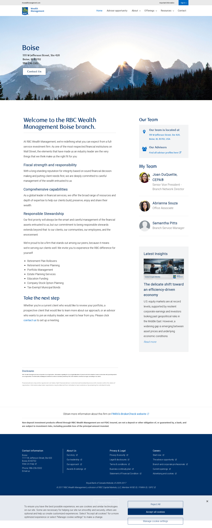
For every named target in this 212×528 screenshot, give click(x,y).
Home (99, 10)
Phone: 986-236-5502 (32, 468)
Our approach (73, 464)
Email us (26, 471)
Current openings (160, 469)
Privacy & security (118, 455)
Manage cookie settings (155, 521)
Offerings (150, 10)
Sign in (184, 3)
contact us (30, 320)
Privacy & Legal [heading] (118, 450)
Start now (157, 455)
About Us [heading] (71, 450)
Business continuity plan (120, 469)
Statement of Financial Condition (124, 473)
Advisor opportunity (117, 10)
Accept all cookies (155, 511)
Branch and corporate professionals (169, 464)
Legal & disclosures (118, 459)
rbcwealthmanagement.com (31, 3)
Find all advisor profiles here (165, 153)
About (136, 10)
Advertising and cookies (163, 473)
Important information (166, 3)
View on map (28, 464)
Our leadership (73, 459)
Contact (182, 10)
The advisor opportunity (163, 459)
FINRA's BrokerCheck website (128, 414)
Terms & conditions (118, 464)
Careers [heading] (156, 450)
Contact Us (34, 71)
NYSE (132, 487)
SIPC (151, 487)
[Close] (207, 501)
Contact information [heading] (32, 450)
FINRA (142, 487)
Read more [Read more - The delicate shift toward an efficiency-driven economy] (150, 341)
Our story (71, 455)
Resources (167, 10)
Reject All (155, 504)
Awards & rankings (75, 469)
